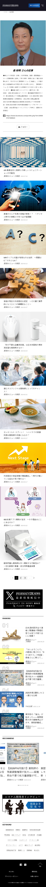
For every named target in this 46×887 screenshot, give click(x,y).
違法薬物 (37, 845)
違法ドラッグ (29, 845)
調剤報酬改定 (10, 830)
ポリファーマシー (11, 845)
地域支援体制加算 (35, 830)
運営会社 (34, 871)
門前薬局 (7, 835)
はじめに (11, 871)
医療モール (21, 850)
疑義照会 (25, 830)
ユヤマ (21, 845)
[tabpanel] (23, 762)
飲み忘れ (36, 850)
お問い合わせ (34, 876)
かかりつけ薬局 (12, 840)
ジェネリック (23, 840)
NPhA (24, 835)
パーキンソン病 (34, 840)
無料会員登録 (34, 5)
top (40, 866)
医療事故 (29, 850)
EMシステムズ (16, 835)
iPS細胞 (39, 835)
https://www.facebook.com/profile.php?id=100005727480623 (23, 117)
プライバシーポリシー (11, 876)
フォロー (23, 127)
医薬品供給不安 (11, 850)
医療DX (18, 830)
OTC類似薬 (31, 835)
